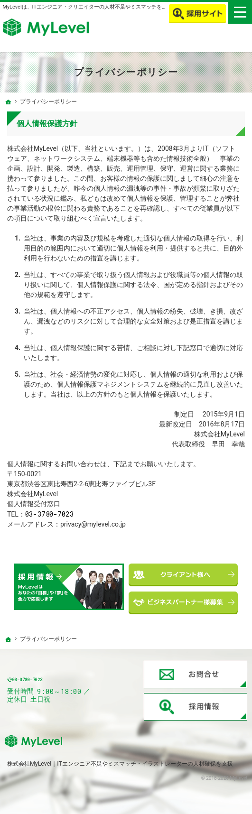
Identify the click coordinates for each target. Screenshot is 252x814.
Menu (240, 12)
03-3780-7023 (49, 513)
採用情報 (195, 707)
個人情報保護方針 (47, 123)
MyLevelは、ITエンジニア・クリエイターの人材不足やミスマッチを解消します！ (97, 7)
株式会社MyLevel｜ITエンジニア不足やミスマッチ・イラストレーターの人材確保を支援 (120, 763)
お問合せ (195, 674)
